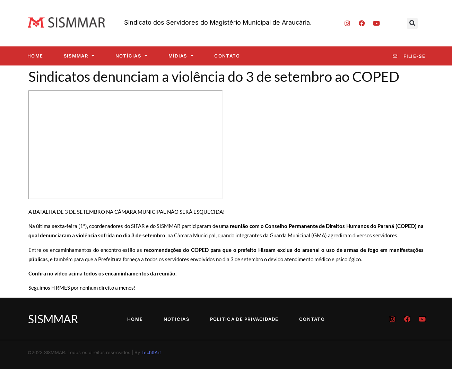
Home (35, 56)
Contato (227, 56)
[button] (412, 23)
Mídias (181, 56)
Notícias (131, 56)
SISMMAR (79, 56)
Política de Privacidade (244, 319)
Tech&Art (151, 352)
